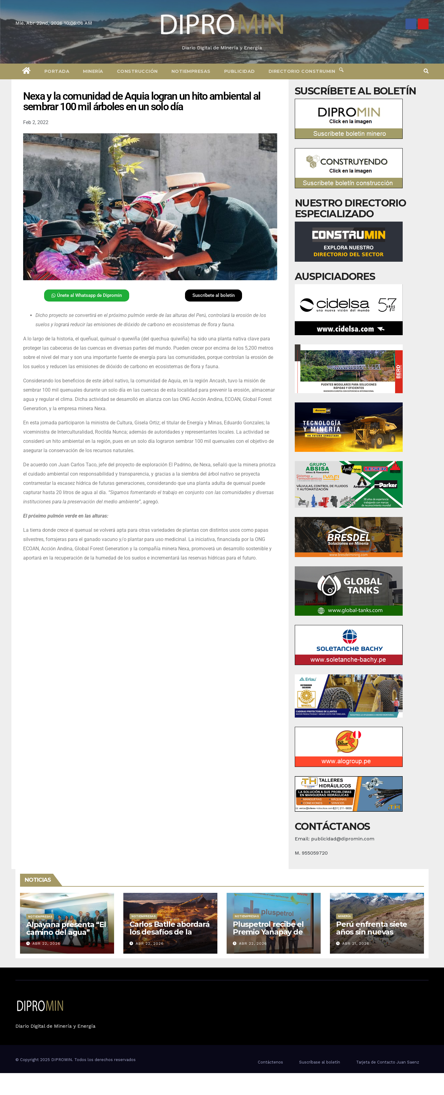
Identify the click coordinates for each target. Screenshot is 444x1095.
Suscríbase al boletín (319, 1062)
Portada (57, 71)
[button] (426, 71)
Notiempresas (191, 71)
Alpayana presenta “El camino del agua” (66, 928)
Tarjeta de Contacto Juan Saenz (387, 1062)
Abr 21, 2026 (355, 943)
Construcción (137, 71)
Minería (93, 71)
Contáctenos (270, 1062)
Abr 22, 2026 (46, 943)
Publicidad (239, 71)
